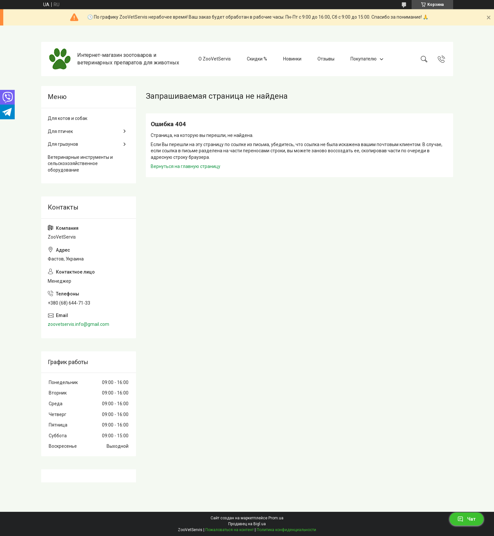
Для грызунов (63, 144)
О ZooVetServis (214, 58)
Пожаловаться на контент (229, 530)
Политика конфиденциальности (286, 530)
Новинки (292, 58)
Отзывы (325, 58)
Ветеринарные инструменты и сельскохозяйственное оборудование (80, 164)
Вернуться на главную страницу (185, 166)
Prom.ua (275, 518)
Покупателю (363, 58)
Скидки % (257, 58)
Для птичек (60, 131)
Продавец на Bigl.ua (247, 524)
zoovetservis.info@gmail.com (78, 324)
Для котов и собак (67, 118)
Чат (466, 519)
